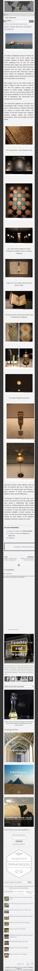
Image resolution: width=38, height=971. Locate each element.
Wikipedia (11, 538)
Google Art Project (14, 533)
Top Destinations (8, 891)
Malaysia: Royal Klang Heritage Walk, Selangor (21, 916)
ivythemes (13, 969)
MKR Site (19, 969)
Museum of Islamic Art (15, 531)
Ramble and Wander (13, 629)
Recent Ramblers (19, 891)
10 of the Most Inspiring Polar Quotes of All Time (21, 903)
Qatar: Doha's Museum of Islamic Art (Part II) (18, 28)
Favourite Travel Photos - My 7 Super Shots (20, 910)
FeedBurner (22, 844)
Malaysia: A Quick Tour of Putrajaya (18, 954)
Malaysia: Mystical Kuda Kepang (17, 928)
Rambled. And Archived (29, 892)
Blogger (26, 888)
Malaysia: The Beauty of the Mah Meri (18, 947)
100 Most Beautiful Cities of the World (18, 941)
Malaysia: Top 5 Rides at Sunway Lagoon (19, 922)
